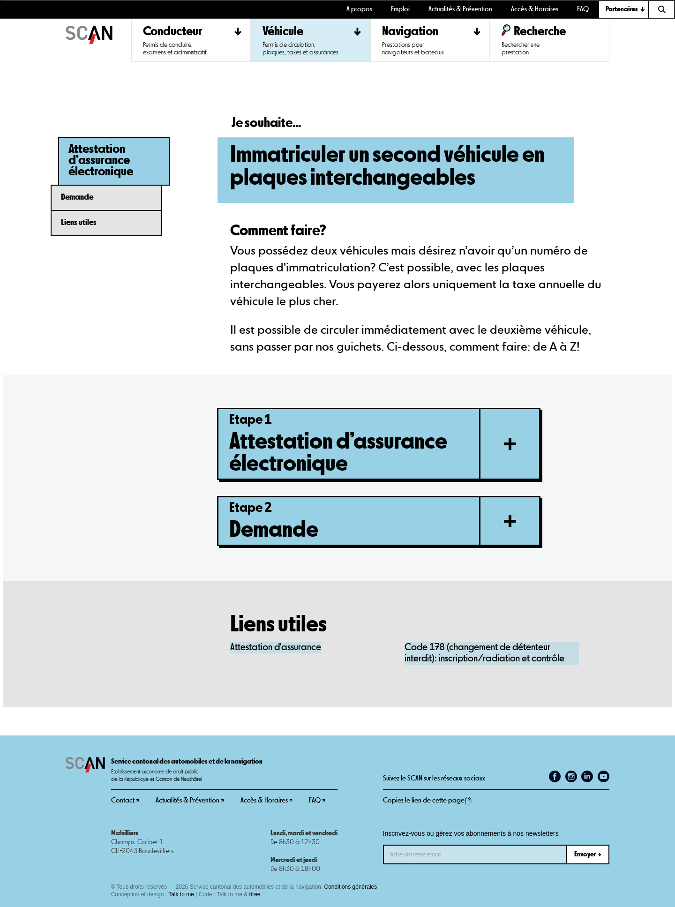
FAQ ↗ (317, 800)
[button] (624, 9)
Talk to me (181, 894)
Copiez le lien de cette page (427, 800)
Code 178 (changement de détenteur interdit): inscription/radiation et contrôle (484, 653)
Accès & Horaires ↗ (266, 800)
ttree (255, 894)
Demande (77, 197)
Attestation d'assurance (275, 647)
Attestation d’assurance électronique (100, 160)
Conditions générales (350, 887)
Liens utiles (79, 222)
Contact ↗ (125, 800)
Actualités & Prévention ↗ (190, 800)
